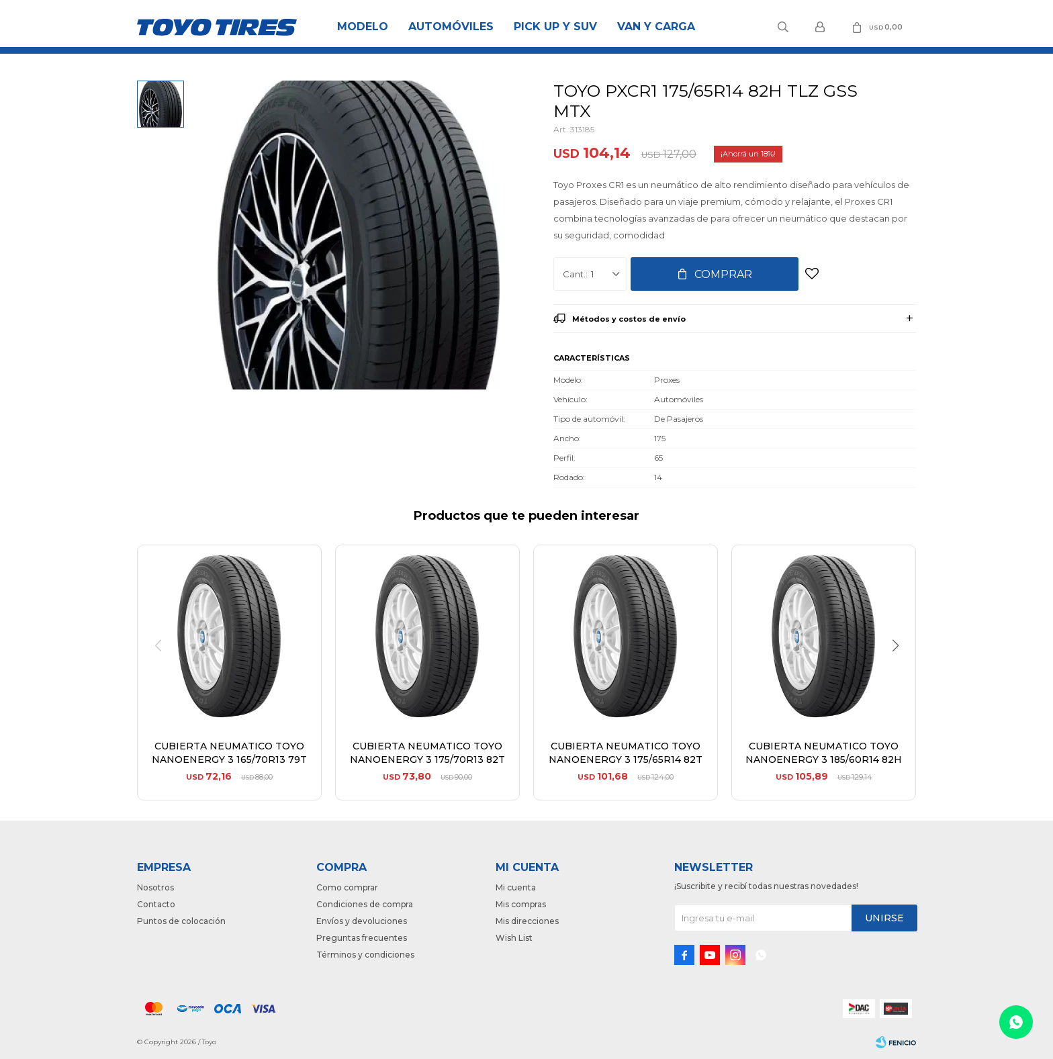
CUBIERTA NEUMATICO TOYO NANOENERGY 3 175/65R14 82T (625, 753)
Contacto (156, 904)
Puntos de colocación (181, 921)
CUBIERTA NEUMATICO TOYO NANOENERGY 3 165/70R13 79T (229, 753)
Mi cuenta (516, 887)
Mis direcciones (527, 921)
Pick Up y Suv (555, 26)
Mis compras (521, 904)
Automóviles (451, 26)
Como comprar (347, 887)
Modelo (362, 26)
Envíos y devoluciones (361, 921)
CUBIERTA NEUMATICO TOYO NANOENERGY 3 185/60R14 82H (823, 753)
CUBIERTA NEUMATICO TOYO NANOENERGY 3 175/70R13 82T (427, 753)
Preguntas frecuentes (361, 938)
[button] (900, 673)
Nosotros (155, 887)
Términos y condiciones (365, 955)
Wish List (514, 938)
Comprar (723, 274)
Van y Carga (656, 26)
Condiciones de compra (364, 904)
